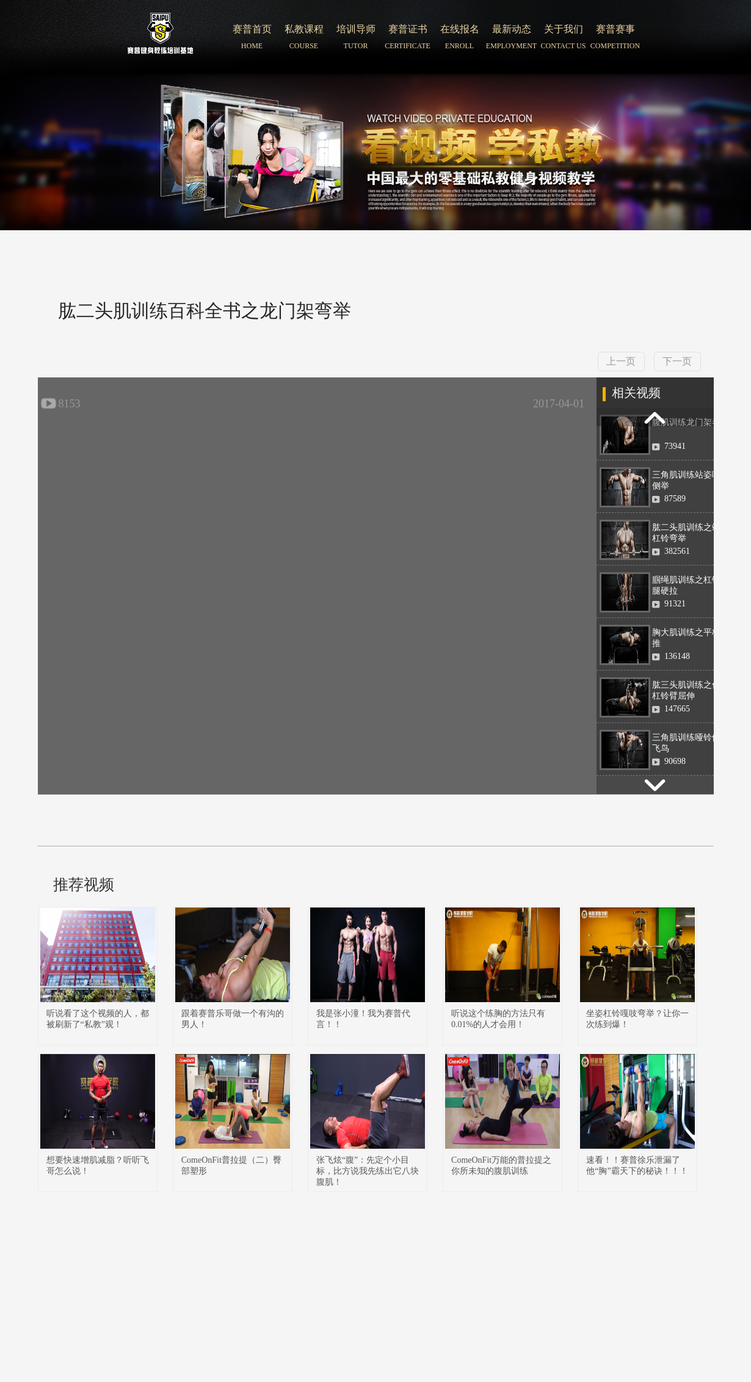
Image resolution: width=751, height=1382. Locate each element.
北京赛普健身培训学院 (160, 37)
